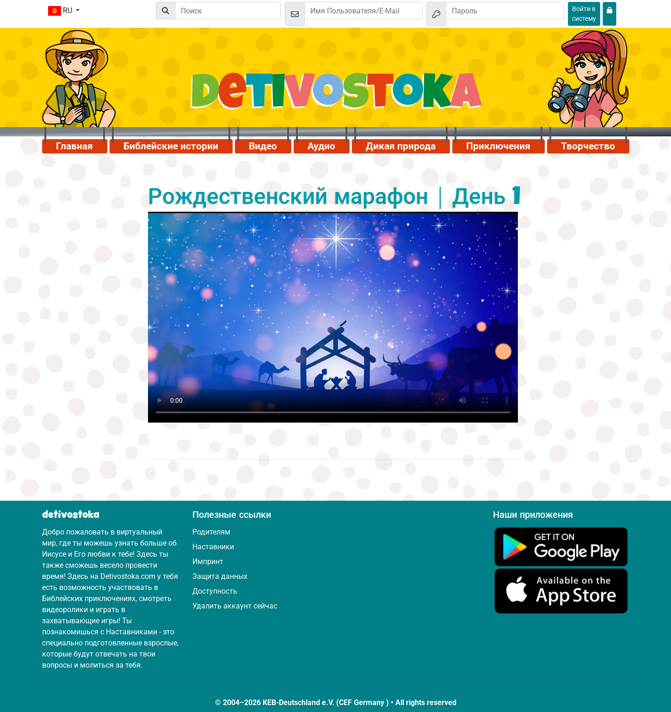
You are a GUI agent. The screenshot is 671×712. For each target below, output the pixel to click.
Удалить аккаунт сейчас (234, 606)
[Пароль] (505, 10)
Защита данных (219, 576)
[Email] (363, 10)
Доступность (214, 591)
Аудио (321, 146)
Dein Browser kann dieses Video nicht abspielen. (333, 317)
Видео (263, 146)
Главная (74, 146)
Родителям (211, 532)
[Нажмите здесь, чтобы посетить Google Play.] (561, 546)
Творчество (588, 146)
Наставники (213, 546)
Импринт (207, 561)
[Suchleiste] (228, 10)
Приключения (498, 146)
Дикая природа (401, 146)
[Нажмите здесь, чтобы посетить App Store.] (561, 590)
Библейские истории (170, 146)
